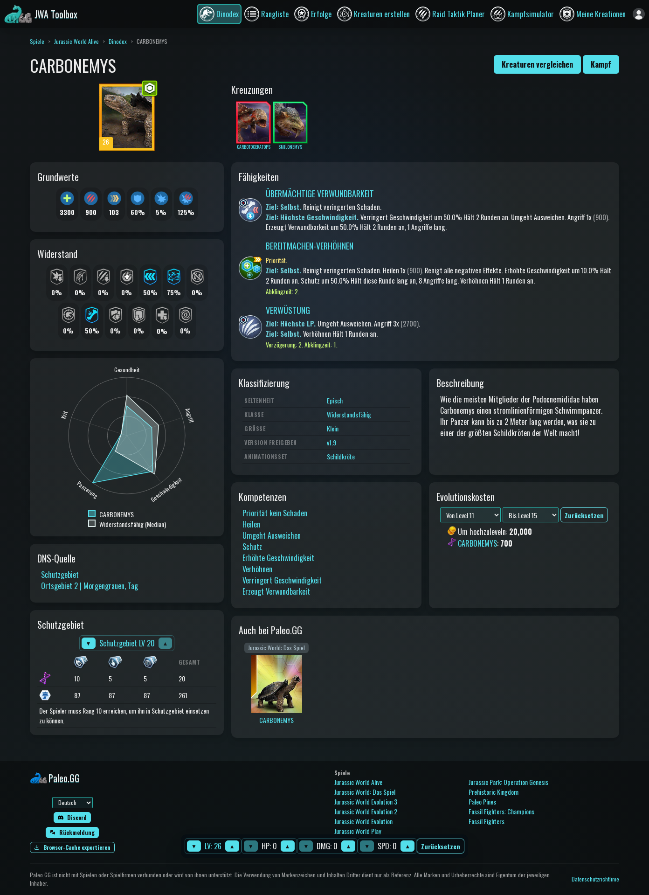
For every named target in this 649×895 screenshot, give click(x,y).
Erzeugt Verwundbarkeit (276, 591)
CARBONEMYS (477, 543)
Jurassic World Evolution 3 (365, 801)
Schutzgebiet (60, 574)
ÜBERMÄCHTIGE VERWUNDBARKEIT (320, 193)
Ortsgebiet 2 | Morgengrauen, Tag (89, 585)
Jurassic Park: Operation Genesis (508, 782)
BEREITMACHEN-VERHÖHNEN (309, 246)
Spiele (37, 41)
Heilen (251, 524)
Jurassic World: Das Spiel (364, 792)
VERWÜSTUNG (288, 310)
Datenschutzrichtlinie (595, 879)
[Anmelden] (638, 14)
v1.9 (331, 442)
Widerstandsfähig (349, 414)
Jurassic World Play (357, 831)
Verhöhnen (257, 569)
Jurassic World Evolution (363, 821)
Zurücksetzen (440, 846)
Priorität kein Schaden (274, 513)
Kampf (601, 64)
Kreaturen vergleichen (537, 64)
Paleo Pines (482, 801)
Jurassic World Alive (76, 41)
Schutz (252, 546)
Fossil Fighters (486, 821)
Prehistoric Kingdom (493, 792)
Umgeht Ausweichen (271, 535)
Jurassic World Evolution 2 (365, 811)
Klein (332, 428)
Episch (335, 400)
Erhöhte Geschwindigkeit (278, 557)
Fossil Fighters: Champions (501, 811)
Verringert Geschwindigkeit (282, 580)
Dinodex (118, 41)
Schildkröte (341, 456)
